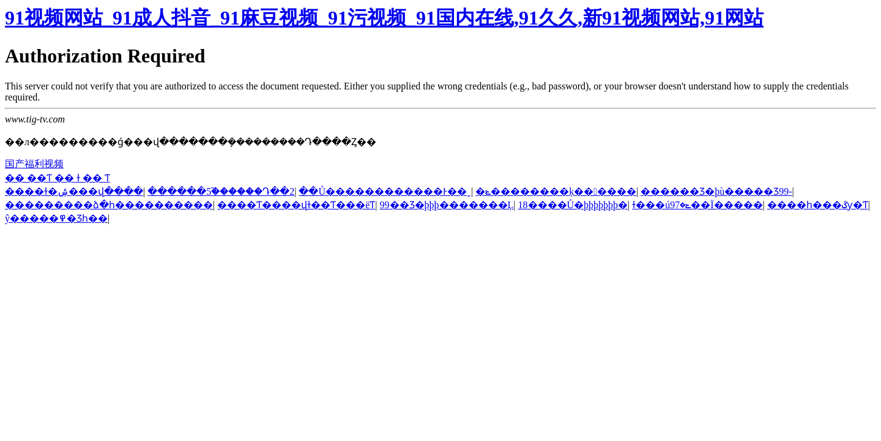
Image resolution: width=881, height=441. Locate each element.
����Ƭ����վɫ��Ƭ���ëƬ (296, 205)
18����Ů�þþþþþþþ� (573, 205)
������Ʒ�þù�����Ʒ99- (716, 191)
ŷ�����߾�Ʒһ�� (56, 218)
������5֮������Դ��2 (220, 191)
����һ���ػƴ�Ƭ (817, 205)
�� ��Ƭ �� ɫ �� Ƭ (57, 178)
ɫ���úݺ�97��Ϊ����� (697, 205)
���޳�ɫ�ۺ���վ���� (74, 191)
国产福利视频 (34, 164)
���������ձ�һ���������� (109, 205)
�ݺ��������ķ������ (555, 191)
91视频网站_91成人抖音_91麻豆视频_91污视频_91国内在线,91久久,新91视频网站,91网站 (384, 18)
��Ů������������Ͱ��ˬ (385, 191)
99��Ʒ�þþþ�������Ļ (447, 205)
